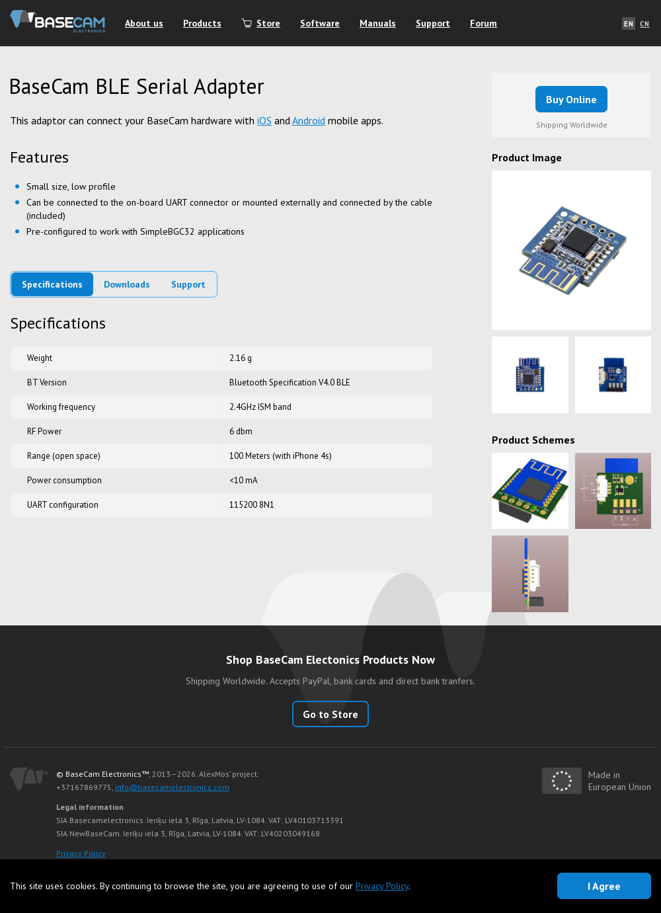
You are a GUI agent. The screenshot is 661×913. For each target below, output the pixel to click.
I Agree (604, 886)
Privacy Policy (81, 853)
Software (320, 23)
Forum (483, 23)
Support (433, 23)
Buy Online (571, 99)
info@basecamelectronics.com (172, 787)
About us (144, 23)
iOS (264, 120)
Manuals (378, 23)
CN (645, 23)
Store (268, 23)
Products (202, 23)
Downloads (127, 284)
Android (308, 120)
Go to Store (330, 714)
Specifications (52, 284)
